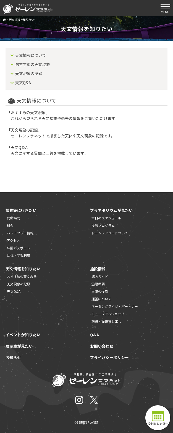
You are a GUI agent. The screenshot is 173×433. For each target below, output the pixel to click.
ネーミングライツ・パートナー (114, 306)
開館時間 (13, 218)
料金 (10, 225)
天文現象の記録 (28, 73)
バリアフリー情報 (20, 232)
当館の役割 (99, 291)
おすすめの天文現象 (32, 64)
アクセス (13, 240)
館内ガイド (99, 276)
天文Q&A (23, 82)
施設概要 (98, 283)
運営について (101, 298)
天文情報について (30, 55)
